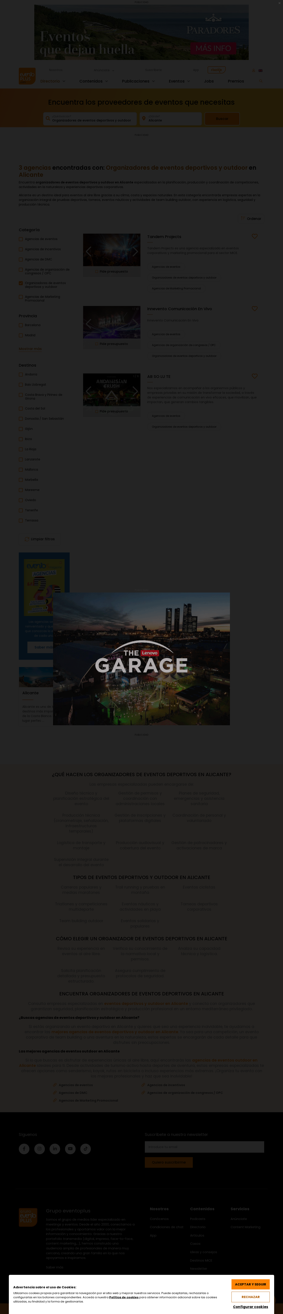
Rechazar (251, 1297)
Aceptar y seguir (250, 1284)
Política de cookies (124, 1297)
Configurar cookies (250, 1306)
